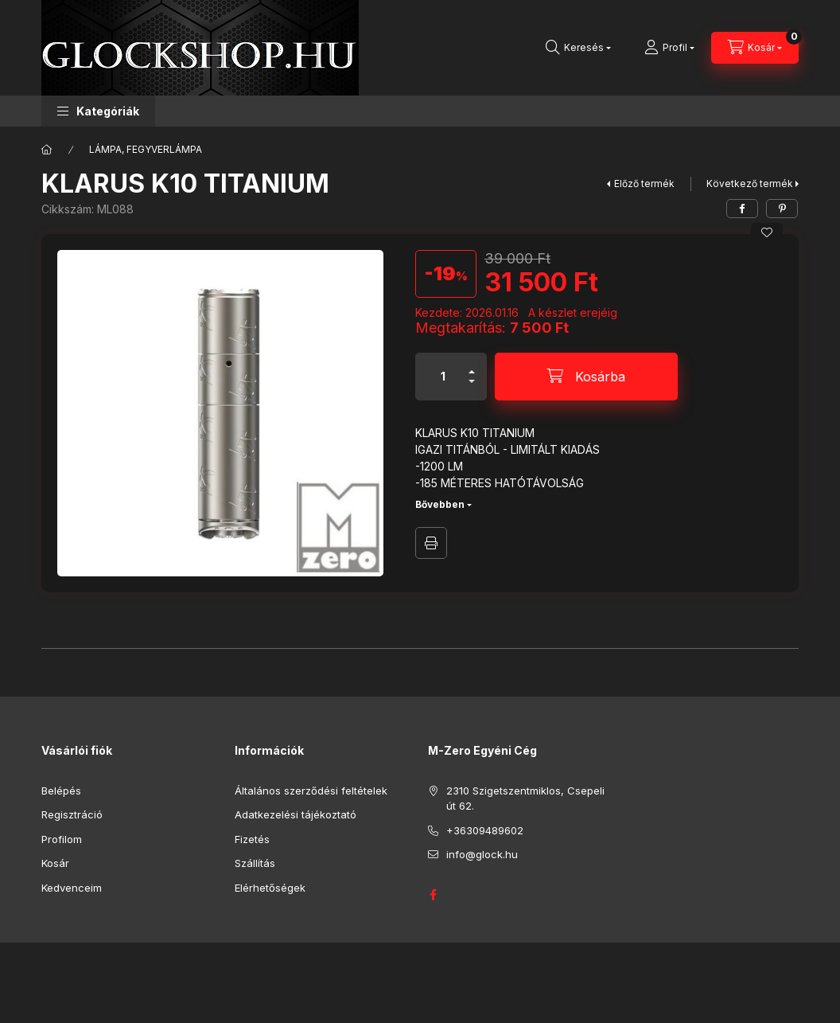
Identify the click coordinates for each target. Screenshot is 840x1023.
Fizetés (252, 839)
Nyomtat (431, 543)
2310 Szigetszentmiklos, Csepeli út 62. (525, 798)
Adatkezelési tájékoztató (295, 814)
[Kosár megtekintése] (755, 48)
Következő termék (749, 183)
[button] (98, 111)
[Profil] (669, 48)
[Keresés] (578, 48)
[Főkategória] (46, 150)
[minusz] (471, 388)
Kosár (55, 863)
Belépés (61, 790)
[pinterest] (782, 208)
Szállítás (255, 863)
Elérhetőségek (270, 887)
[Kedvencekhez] (767, 232)
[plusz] (471, 365)
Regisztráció (72, 814)
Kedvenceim (71, 887)
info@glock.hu (482, 854)
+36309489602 (484, 830)
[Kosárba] (586, 376)
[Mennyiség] (443, 376)
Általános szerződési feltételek (311, 790)
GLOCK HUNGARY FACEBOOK (433, 895)
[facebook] (742, 208)
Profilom (61, 839)
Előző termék (644, 183)
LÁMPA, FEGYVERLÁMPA (145, 149)
